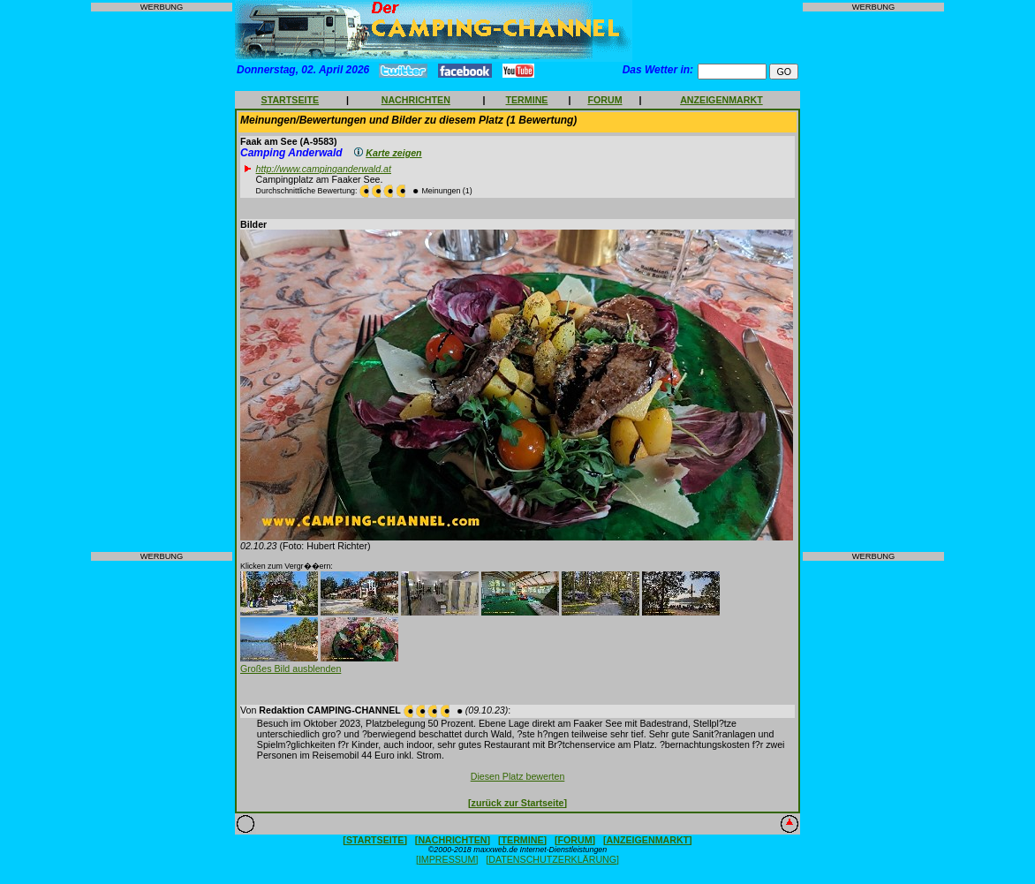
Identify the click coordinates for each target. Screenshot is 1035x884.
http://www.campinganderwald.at (323, 168)
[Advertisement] (161, 282)
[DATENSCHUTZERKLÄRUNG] (552, 859)
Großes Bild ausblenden (290, 668)
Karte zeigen (393, 152)
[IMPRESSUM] (447, 859)
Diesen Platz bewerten (518, 776)
